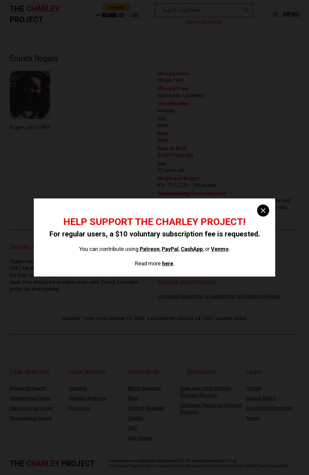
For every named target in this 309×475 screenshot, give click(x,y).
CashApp (192, 249)
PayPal (170, 249)
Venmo (220, 249)
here (167, 263)
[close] (263, 210)
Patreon (150, 249)
